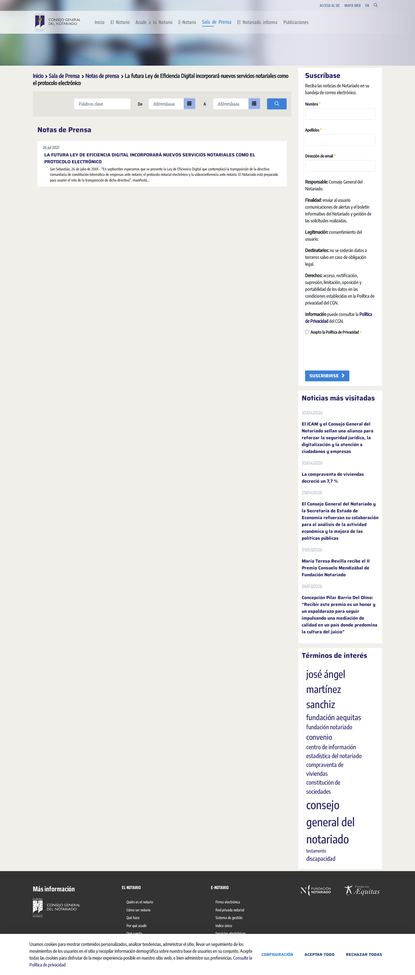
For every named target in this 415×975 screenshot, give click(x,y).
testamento (316, 851)
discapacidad (320, 858)
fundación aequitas (333, 717)
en (367, 6)
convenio (319, 737)
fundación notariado (329, 727)
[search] (277, 104)
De (139, 104)
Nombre (313, 103)
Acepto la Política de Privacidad (333, 332)
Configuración (277, 954)
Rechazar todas (364, 954)
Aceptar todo (320, 954)
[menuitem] (100, 22)
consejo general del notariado (330, 821)
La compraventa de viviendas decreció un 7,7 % (333, 478)
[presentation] (348, 353)
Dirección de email (320, 155)
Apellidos (313, 129)
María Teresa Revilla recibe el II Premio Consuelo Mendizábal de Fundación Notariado (336, 568)
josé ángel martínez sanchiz (325, 689)
